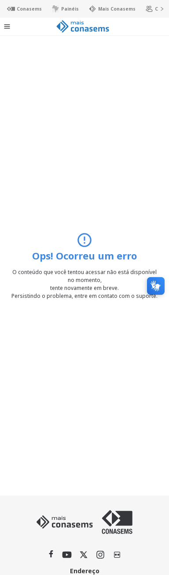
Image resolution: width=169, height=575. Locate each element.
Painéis (61, 9)
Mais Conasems (108, 9)
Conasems (20, 9)
